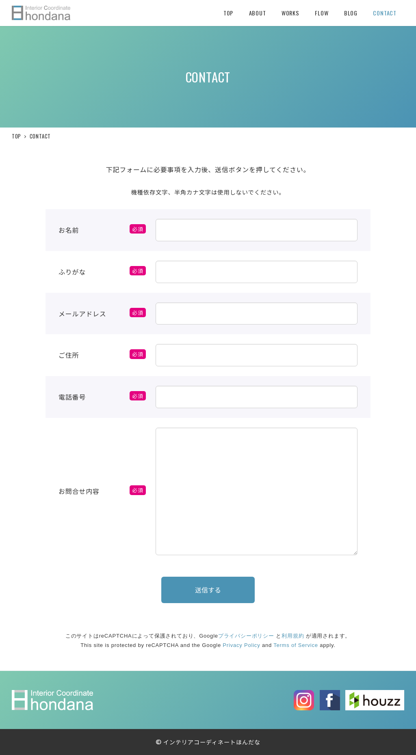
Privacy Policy (241, 647)
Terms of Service (295, 647)
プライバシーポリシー (246, 637)
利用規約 (293, 637)
